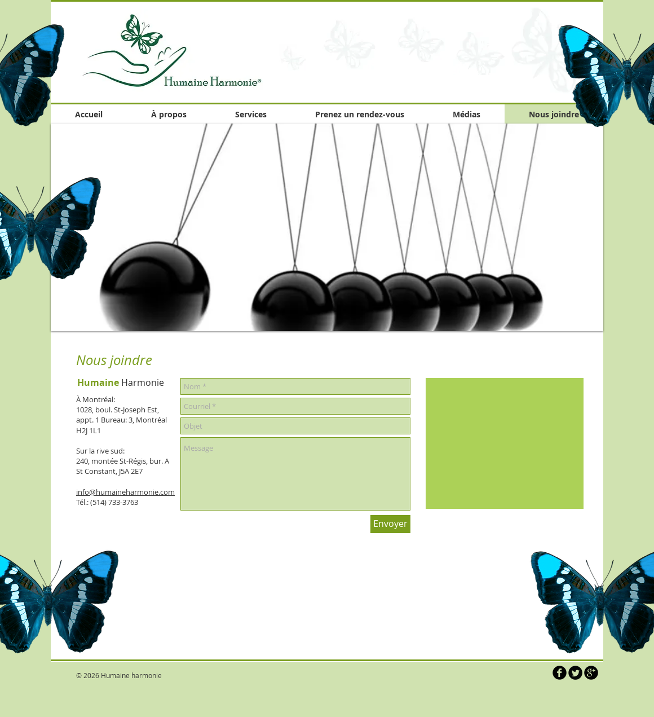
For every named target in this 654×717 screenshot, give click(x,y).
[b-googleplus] (591, 673)
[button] (327, 227)
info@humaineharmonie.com (125, 492)
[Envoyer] (390, 524)
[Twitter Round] (575, 673)
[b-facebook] (560, 673)
